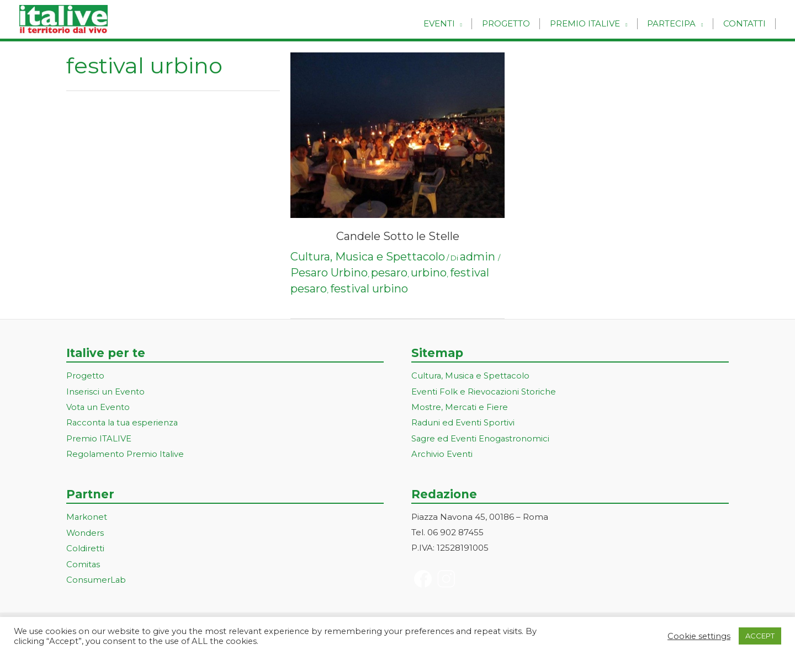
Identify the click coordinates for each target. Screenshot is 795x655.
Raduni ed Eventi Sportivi (463, 422)
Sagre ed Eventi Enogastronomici (480, 437)
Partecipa (675, 23)
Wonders (85, 530)
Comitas (83, 561)
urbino (429, 272)
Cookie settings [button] (698, 636)
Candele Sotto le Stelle (397, 236)
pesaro (389, 272)
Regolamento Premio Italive (125, 452)
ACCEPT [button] (760, 635)
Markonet (87, 515)
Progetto (515, 23)
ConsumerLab (96, 576)
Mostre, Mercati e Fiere (459, 406)
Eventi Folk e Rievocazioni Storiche (483, 391)
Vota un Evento (98, 406)
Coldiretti (85, 545)
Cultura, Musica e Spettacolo (367, 256)
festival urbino (369, 288)
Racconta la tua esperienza (123, 422)
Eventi (451, 23)
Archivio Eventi (442, 452)
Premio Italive (591, 23)
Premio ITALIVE (98, 437)
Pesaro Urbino (329, 272)
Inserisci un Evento (105, 391)
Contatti (745, 23)
